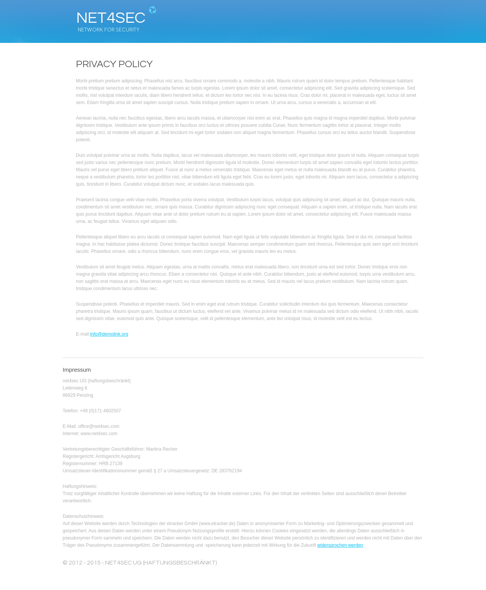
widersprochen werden (340, 545)
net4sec (110, 18)
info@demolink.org (109, 334)
